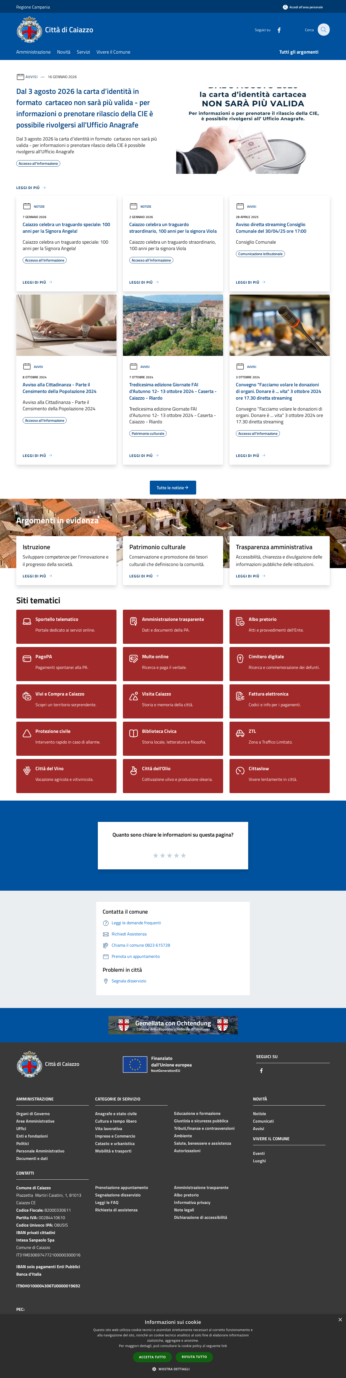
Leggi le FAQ (106, 1202)
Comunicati (263, 1121)
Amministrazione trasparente (201, 1187)
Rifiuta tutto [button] (194, 1357)
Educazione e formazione (197, 1113)
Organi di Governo (33, 1113)
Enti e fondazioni (32, 1136)
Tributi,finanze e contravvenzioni (204, 1128)
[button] (173, 1369)
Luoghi (259, 1161)
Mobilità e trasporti (113, 1151)
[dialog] (173, 1346)
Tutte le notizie (173, 487)
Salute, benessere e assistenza (202, 1143)
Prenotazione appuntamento (121, 1187)
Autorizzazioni (187, 1150)
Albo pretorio (186, 1195)
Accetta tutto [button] (152, 1357)
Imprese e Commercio (115, 1136)
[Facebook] (276, 29)
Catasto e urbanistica (115, 1143)
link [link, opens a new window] (224, 1346)
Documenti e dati (32, 1158)
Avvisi (32, 76)
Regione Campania (33, 7)
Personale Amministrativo (40, 1151)
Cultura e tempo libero (116, 1121)
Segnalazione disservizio (118, 1195)
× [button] (340, 1320)
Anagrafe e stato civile (116, 1113)
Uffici (21, 1128)
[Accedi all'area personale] (303, 7)
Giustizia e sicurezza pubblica (201, 1121)
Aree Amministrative (35, 1121)
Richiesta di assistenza (116, 1210)
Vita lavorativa (108, 1128)
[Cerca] (323, 29)
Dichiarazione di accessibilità (200, 1217)
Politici (22, 1143)
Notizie (34, 206)
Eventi (259, 1153)
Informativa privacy (192, 1202)
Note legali (184, 1210)
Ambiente (183, 1135)
